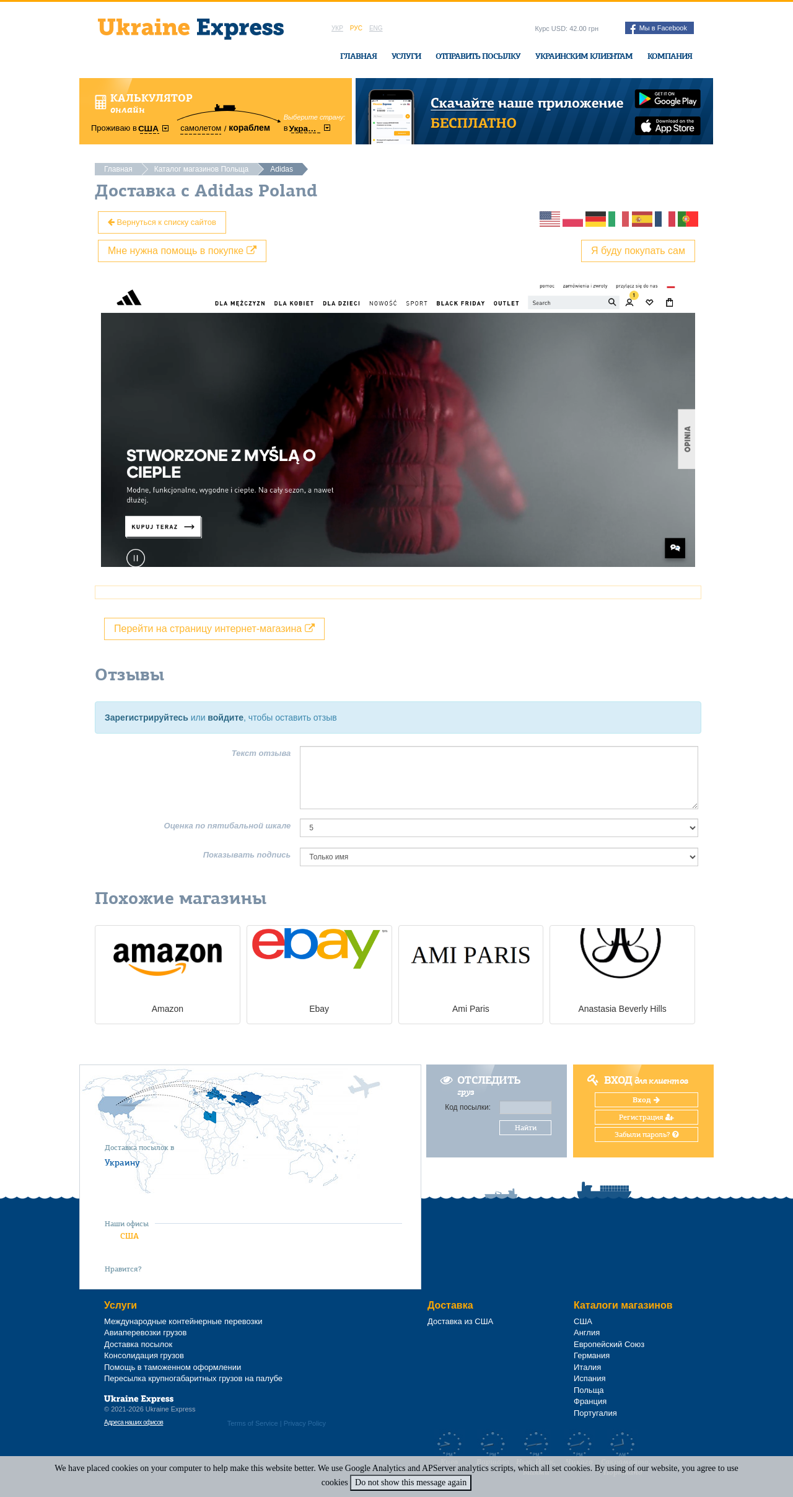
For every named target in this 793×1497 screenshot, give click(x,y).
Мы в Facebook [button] (658, 29)
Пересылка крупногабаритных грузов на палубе (193, 1378)
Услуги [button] (406, 56)
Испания (590, 1378)
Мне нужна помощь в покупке (182, 250)
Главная (358, 56)
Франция (590, 1401)
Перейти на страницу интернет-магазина (214, 628)
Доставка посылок (138, 1344)
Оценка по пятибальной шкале (227, 825)
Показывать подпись (247, 854)
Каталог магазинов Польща (201, 169)
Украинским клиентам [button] (584, 56)
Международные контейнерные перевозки (183, 1321)
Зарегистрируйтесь (146, 717)
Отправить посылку (478, 56)
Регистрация (646, 1117)
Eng (376, 28)
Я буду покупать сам (638, 250)
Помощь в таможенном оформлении (172, 1367)
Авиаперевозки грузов (145, 1332)
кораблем (249, 128)
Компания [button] (669, 56)
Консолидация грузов (144, 1355)
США (129, 1236)
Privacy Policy (305, 1423)
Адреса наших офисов (133, 1422)
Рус (356, 28)
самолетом (200, 128)
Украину (122, 1162)
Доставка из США (460, 1321)
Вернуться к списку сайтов (162, 222)
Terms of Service (252, 1423)
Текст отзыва (261, 753)
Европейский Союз (609, 1344)
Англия (587, 1332)
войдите (225, 717)
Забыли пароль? (646, 1134)
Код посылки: (468, 1107)
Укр (337, 28)
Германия (592, 1355)
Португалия (595, 1413)
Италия (587, 1367)
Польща (589, 1390)
